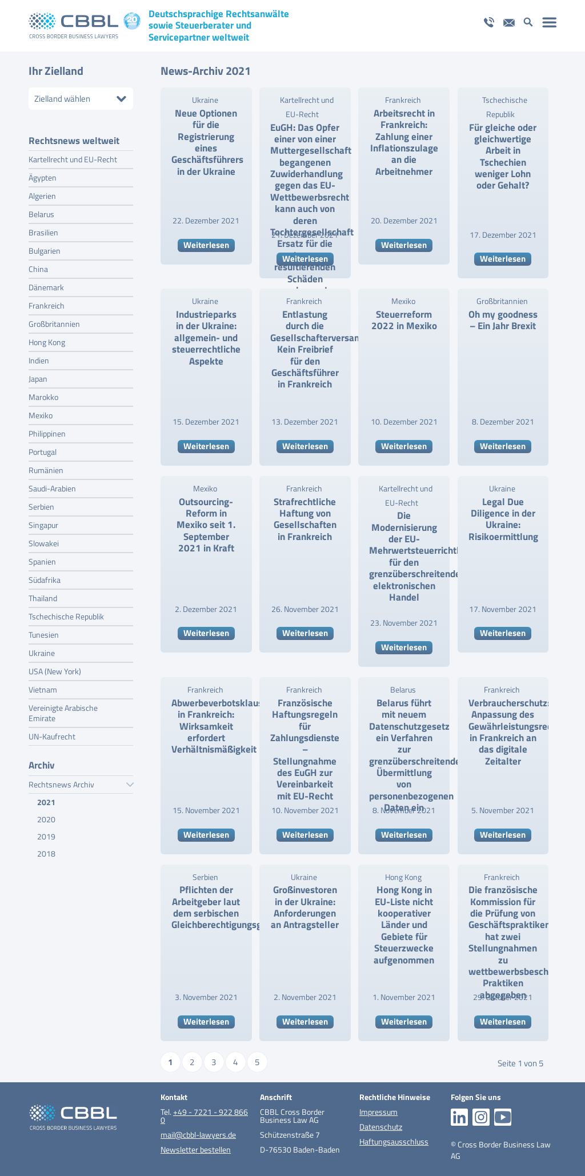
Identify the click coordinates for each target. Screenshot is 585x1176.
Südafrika (45, 576)
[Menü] (550, 22)
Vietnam (43, 686)
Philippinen (47, 430)
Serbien (41, 503)
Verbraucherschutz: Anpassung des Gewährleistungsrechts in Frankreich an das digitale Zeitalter (516, 732)
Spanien (42, 558)
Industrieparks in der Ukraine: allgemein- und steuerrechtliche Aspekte (206, 338)
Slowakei (44, 540)
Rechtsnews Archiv (81, 781)
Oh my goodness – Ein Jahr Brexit (503, 320)
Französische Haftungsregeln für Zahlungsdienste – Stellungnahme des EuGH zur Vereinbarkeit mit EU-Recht (304, 749)
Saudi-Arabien (52, 485)
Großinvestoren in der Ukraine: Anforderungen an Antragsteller (305, 907)
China (38, 265)
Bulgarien (45, 247)
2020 (46, 816)
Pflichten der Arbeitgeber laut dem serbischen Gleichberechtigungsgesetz (228, 907)
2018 (46, 850)
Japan (38, 375)
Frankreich (47, 302)
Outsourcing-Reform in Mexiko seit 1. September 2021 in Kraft (206, 525)
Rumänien (46, 467)
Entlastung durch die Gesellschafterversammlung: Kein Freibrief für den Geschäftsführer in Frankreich (330, 349)
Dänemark (46, 284)
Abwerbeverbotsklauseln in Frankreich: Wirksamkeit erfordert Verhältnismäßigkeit (223, 726)
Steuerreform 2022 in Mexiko (404, 320)
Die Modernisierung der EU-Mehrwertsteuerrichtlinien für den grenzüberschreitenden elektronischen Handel (424, 556)
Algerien (42, 192)
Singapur (43, 521)
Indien (39, 357)
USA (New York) (55, 668)
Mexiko (41, 412)
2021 (46, 799)
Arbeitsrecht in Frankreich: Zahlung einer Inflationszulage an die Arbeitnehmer (404, 142)
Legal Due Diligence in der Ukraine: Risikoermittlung (503, 519)
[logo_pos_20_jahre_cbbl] (85, 25)
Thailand (43, 595)
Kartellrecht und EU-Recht (73, 156)
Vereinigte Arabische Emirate (63, 709)
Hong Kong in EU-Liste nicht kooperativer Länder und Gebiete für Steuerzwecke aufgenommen (404, 924)
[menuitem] (550, 22)
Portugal (43, 448)
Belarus (41, 211)
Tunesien (44, 631)
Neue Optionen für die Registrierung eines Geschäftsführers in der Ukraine (207, 142)
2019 (46, 833)
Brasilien (43, 229)
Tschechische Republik (66, 613)
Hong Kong (47, 339)
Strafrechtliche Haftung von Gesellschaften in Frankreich (305, 519)
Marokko (43, 393)
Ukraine (42, 649)
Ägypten (43, 174)
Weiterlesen (206, 245)
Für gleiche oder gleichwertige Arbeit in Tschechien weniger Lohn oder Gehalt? (502, 156)
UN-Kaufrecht (52, 733)
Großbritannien (54, 320)
